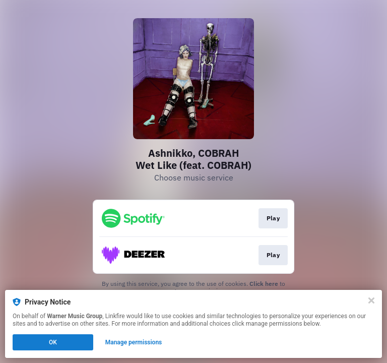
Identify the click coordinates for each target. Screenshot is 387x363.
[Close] (371, 300)
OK (53, 342)
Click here (263, 283)
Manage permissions (133, 342)
